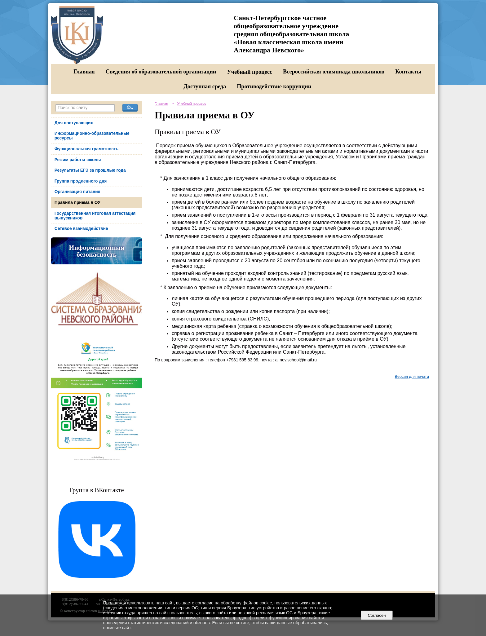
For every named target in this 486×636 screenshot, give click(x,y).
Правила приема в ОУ (77, 202)
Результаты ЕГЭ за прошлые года (90, 170)
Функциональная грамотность (86, 149)
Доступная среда (204, 86)
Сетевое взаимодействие (81, 228)
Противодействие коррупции (274, 86)
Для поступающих (74, 123)
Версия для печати (412, 376)
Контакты (408, 71)
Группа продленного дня (81, 181)
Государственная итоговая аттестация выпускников (95, 215)
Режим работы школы (78, 159)
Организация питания (77, 191)
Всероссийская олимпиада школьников (333, 71)
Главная (84, 71)
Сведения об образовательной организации (161, 71)
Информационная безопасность (96, 251)
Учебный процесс (249, 72)
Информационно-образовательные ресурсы (92, 135)
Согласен (376, 615)
